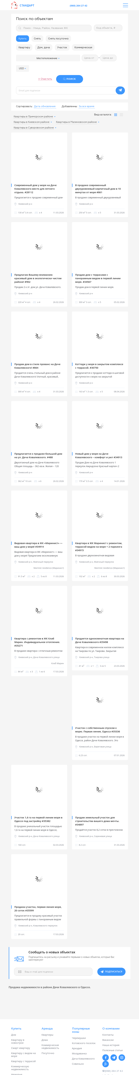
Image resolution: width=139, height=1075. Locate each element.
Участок (62, 47)
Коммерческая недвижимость (50, 1046)
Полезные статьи (112, 1050)
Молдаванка (79, 1053)
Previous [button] (16, 156)
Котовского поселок (84, 1043)
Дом (13, 1034)
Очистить (46, 79)
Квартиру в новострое (17, 1041)
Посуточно (48, 1053)
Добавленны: (69, 106)
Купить (22, 38)
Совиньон (78, 1063)
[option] (39, 156)
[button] (22, 68)
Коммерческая (83, 47)
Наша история (110, 1045)
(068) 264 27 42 (78, 5)
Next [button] (62, 156)
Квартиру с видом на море (23, 1054)
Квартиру (24, 47)
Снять (37, 38)
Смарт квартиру (20, 1048)
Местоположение (48, 58)
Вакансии (108, 1039)
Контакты (108, 1034)
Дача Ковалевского (83, 1058)
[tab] (115, 114)
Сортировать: (24, 106)
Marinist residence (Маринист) (49, 568)
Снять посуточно (58, 38)
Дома (45, 1039)
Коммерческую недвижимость (20, 1068)
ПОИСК (71, 79)
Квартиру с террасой (23, 1061)
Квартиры (47, 1034)
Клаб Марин (57, 663)
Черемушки (79, 1037)
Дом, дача (43, 47)
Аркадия (77, 1048)
